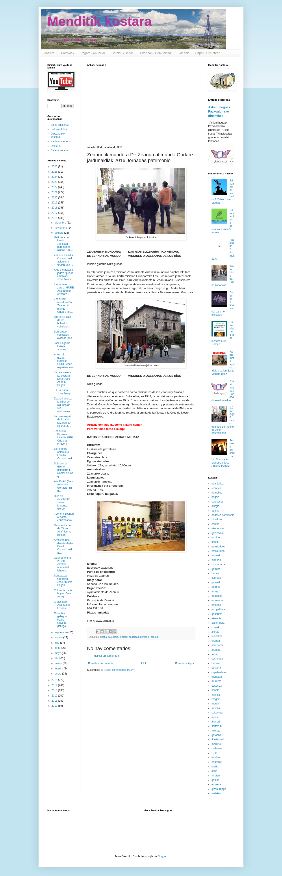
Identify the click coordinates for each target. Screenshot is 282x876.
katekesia (113, 637)
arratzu (216, 775)
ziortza (215, 631)
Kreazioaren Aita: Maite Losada (62, 605)
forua (214, 654)
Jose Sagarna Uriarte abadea (62, 346)
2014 (55, 685)
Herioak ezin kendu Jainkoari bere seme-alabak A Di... (63, 244)
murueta (216, 681)
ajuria (215, 717)
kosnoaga (217, 658)
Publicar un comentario (106, 655)
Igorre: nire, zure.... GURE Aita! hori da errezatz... (64, 289)
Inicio (144, 663)
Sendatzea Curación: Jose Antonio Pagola (63, 580)
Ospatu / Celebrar (207, 53)
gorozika (216, 735)
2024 (55, 176)
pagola (215, 497)
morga (215, 703)
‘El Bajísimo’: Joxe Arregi (62, 392)
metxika (216, 793)
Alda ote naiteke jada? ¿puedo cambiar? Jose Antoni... (63, 274)
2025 (55, 171)
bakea (215, 573)
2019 (55, 202)
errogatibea (218, 609)
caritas (215, 524)
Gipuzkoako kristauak (58, 135)
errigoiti (216, 699)
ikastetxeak (218, 739)
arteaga (216, 649)
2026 (55, 166)
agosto (59, 637)
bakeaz (216, 663)
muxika (216, 708)
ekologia (216, 618)
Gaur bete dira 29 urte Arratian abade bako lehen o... (62, 564)
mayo (58, 653)
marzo (59, 663)
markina (216, 744)
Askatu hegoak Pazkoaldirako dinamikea (219, 111)
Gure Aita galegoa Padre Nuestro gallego (60, 620)
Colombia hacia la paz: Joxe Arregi (63, 593)
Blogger (162, 856)
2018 (55, 207)
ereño (215, 766)
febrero (59, 668)
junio (58, 647)
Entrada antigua (184, 663)
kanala (215, 690)
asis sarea (218, 645)
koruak (215, 627)
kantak (215, 541)
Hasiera (49, 53)
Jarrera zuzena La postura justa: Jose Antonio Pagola (63, 379)
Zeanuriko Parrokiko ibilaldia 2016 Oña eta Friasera (63, 437)
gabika (215, 780)
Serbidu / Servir (122, 53)
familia (215, 510)
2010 (55, 705)
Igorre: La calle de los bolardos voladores (62, 321)
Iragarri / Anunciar (93, 53)
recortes (216, 488)
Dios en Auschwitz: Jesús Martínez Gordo (62, 502)
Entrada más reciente (100, 663)
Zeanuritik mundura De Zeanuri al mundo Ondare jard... (63, 305)
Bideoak (183, 53)
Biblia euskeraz (60, 124)
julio (57, 642)
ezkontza (217, 685)
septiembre (62, 632)
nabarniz (217, 761)
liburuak (216, 577)
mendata (217, 676)
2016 (55, 218)
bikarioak (217, 519)
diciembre (61, 222)
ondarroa (217, 748)
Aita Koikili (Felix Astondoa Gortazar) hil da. (63, 486)
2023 (55, 181)
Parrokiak (67, 53)
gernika (216, 569)
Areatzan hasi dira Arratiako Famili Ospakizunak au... (63, 546)
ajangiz (216, 694)
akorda (216, 730)
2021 (55, 192)
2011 (55, 700)
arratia (103, 637)
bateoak (216, 604)
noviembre (61, 227)
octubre (59, 232)
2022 (55, 187)
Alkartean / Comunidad (155, 53)
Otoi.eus (56, 146)
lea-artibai (217, 636)
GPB (214, 753)
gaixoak (216, 582)
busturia (216, 667)
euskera (216, 784)
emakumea (218, 551)
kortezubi (217, 726)
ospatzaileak (219, 672)
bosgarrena (218, 564)
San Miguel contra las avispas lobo (63, 335)
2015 (55, 680)
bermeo (216, 586)
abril (57, 658)
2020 (55, 197)
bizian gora (218, 622)
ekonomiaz (218, 528)
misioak (123, 637)
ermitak (216, 537)
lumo (214, 771)
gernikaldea (218, 546)
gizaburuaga (219, 789)
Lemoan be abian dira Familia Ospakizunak (63, 453)
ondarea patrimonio (139, 637)
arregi (215, 591)
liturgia (215, 506)
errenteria (217, 600)
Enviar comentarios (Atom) (119, 669)
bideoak (216, 560)
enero (58, 673)
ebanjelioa (218, 483)
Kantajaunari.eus (60, 141)
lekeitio (216, 757)
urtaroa (216, 640)
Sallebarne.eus (59, 150)
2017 (55, 212)
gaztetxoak (218, 533)
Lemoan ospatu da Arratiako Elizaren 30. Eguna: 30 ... (63, 421)
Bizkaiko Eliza (59, 129)
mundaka (217, 595)
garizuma (217, 613)
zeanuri (154, 637)
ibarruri (216, 721)
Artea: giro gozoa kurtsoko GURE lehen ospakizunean (64, 361)
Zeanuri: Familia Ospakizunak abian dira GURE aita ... (63, 260)
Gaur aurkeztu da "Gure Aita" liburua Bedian (62, 530)
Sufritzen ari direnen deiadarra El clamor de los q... (63, 470)
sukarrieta (217, 712)
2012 (55, 695)
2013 (55, 690)
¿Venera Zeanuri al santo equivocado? (64, 517)
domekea (217, 492)
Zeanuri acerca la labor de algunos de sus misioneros (63, 405)
